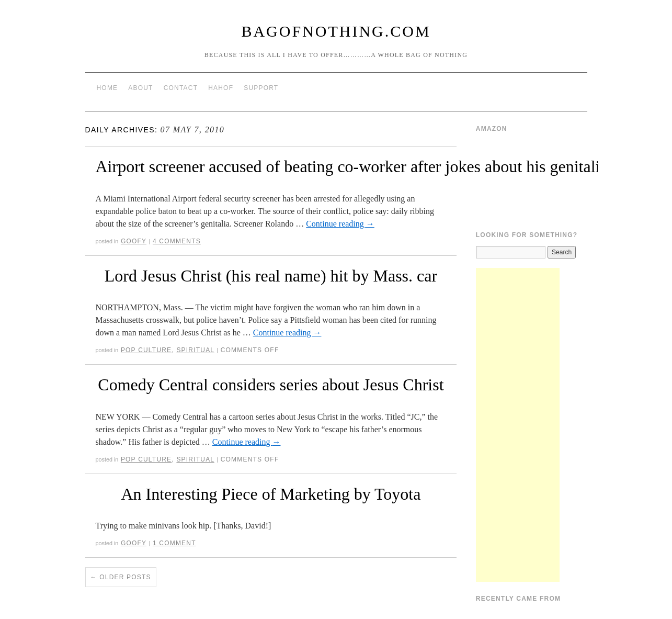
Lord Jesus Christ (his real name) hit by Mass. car (271, 275)
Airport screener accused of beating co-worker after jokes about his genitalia (352, 166)
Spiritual (195, 350)
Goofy (133, 241)
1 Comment (174, 543)
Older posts (120, 577)
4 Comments (177, 241)
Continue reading (340, 223)
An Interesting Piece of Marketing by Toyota (270, 494)
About (140, 88)
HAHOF (220, 88)
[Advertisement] (518, 425)
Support (261, 88)
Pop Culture (146, 350)
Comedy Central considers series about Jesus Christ (270, 384)
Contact (181, 88)
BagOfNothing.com (335, 31)
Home (107, 88)
